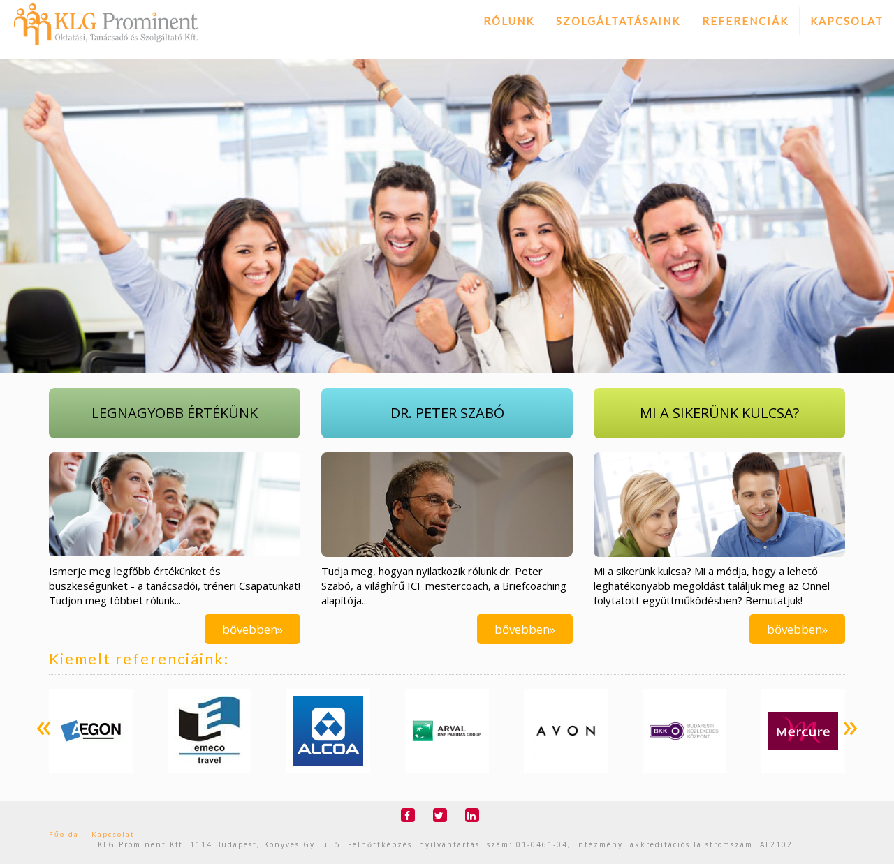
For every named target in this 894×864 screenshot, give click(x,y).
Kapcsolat (847, 21)
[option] (91, 731)
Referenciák (745, 21)
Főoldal (65, 834)
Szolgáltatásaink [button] (618, 21)
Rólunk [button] (508, 21)
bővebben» (252, 629)
